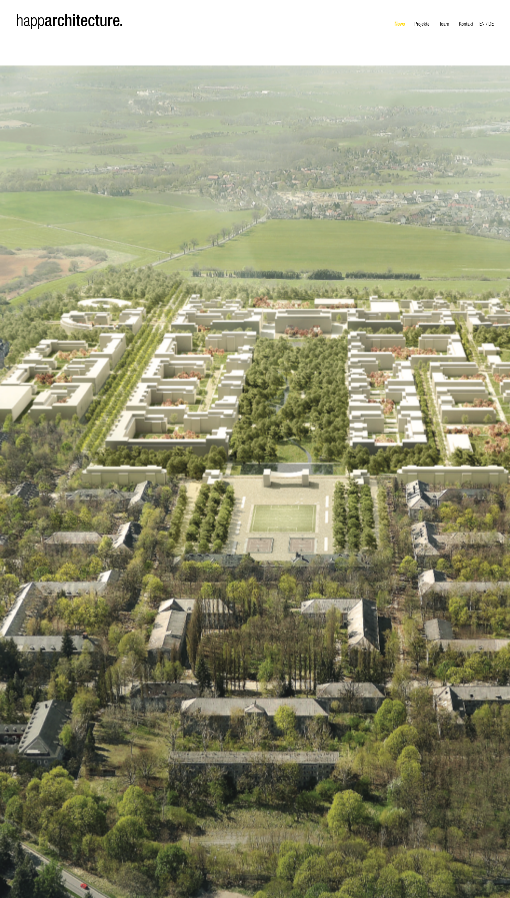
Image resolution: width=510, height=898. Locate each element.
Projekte (422, 23)
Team (444, 23)
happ (69, 20)
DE (491, 23)
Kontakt (466, 23)
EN (482, 23)
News (400, 23)
